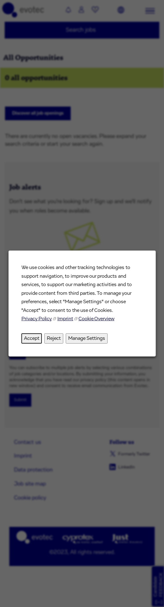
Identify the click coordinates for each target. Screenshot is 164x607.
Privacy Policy (36, 318)
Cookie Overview (96, 318)
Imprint (65, 318)
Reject (53, 338)
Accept (31, 338)
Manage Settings (86, 338)
